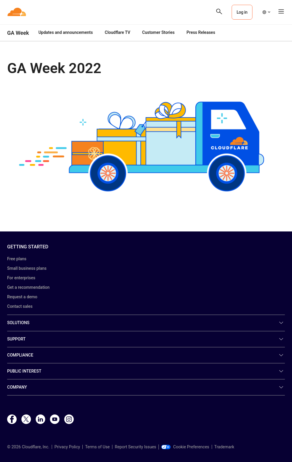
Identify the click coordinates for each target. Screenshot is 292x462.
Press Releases (200, 32)
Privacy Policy (67, 447)
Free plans (16, 258)
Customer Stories (158, 32)
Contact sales (20, 306)
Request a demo (22, 296)
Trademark (224, 447)
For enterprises (21, 277)
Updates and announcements (65, 32)
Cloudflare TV (117, 32)
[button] (266, 12)
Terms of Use (97, 447)
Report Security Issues (135, 447)
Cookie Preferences (185, 446)
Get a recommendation (28, 287)
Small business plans (26, 268)
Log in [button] (242, 12)
